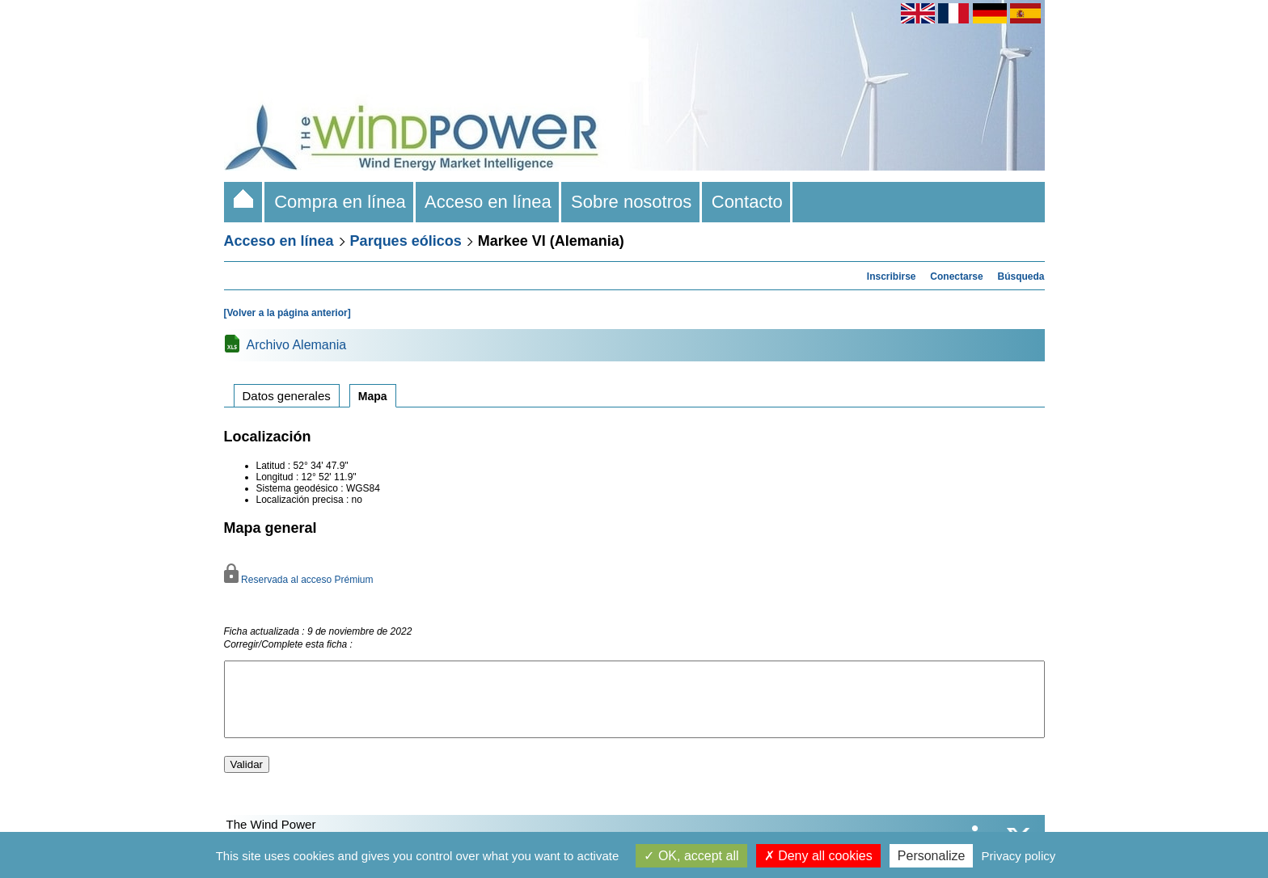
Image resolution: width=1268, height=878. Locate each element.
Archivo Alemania (297, 345)
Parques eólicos (406, 241)
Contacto (747, 202)
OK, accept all (691, 856)
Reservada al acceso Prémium (299, 579)
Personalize (932, 856)
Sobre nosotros (631, 202)
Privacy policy (1019, 856)
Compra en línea (340, 202)
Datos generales (287, 396)
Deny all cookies (818, 856)
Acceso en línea (488, 202)
